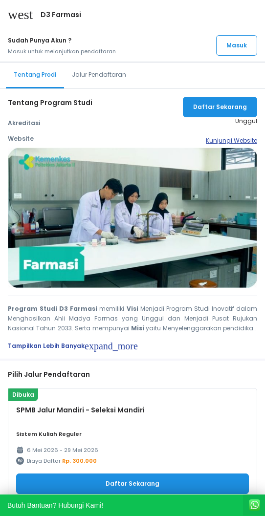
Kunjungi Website (231, 140)
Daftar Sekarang (220, 107)
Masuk (236, 45)
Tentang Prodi (35, 74)
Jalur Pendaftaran (99, 74)
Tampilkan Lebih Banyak (73, 346)
